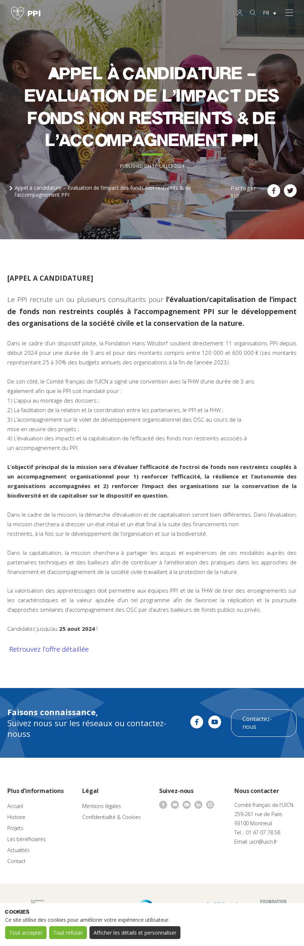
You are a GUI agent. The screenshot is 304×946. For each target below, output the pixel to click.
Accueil (15, 806)
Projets (15, 828)
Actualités (18, 850)
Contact (16, 861)
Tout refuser (68, 932)
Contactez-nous (257, 723)
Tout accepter (26, 932)
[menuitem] (269, 13)
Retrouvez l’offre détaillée (49, 649)
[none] (269, 13)
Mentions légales (101, 806)
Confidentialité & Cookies (111, 817)
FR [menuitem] (266, 12)
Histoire (16, 817)
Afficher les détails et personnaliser (135, 932)
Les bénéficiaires (26, 839)
